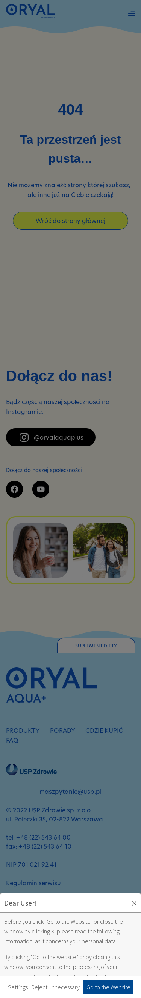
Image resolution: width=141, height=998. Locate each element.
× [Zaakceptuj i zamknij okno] (134, 903)
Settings (18, 987)
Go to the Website (108, 987)
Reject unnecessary (55, 987)
